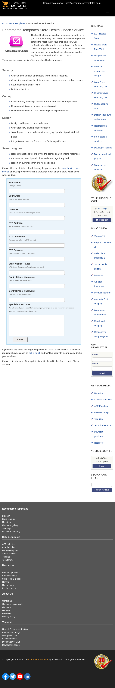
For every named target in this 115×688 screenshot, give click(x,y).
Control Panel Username (42, 279)
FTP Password (42, 252)
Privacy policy (8, 616)
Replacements (9, 588)
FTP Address (42, 225)
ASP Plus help (101, 406)
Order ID (42, 211)
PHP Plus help (101, 412)
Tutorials (98, 419)
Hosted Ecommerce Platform (15, 629)
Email (95, 363)
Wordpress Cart (9, 635)
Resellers (99, 442)
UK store (6, 610)
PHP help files (8, 547)
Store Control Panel (42, 265)
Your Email (42, 197)
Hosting (5, 582)
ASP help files (8, 544)
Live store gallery (10, 525)
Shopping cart (103, 208)
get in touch (35, 353)
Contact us (7, 601)
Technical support (103, 425)
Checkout (102, 220)
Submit (20, 339)
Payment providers (11, 572)
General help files (103, 399)
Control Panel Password (42, 293)
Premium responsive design (99, 71)
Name (95, 354)
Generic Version (9, 638)
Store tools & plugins (11, 579)
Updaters (6, 522)
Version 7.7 (99, 236)
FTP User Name (42, 238)
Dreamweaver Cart (11, 642)
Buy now (6, 516)
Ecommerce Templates (13, 23)
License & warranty (11, 531)
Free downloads (9, 575)
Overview (99, 393)
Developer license (103, 147)
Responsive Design (11, 632)
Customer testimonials (12, 604)
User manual (8, 585)
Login (102, 466)
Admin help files (9, 553)
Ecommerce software (38, 659)
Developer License (11, 645)
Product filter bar (102, 292)
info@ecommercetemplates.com (83, 3)
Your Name (42, 184)
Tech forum (7, 560)
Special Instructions (42, 308)
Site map (6, 528)
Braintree (98, 275)
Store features (8, 519)
